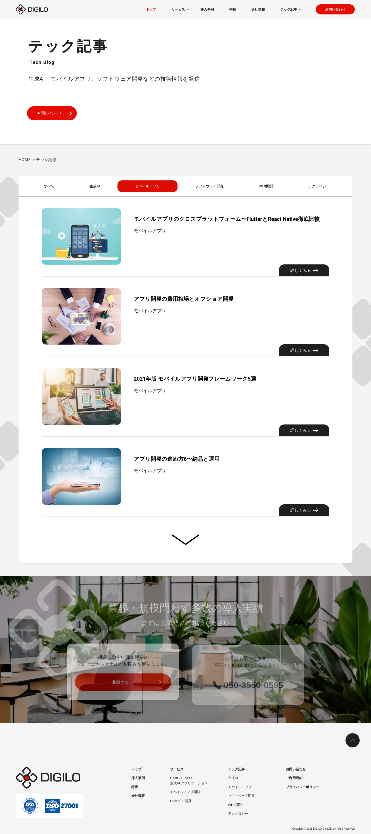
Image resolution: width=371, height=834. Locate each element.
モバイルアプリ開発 (185, 792)
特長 (134, 787)
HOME (25, 159)
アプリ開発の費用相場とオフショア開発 (200, 298)
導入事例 (138, 778)
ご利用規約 (294, 778)
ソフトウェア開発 (208, 186)
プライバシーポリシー (302, 787)
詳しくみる (304, 270)
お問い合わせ (335, 9)
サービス (176, 769)
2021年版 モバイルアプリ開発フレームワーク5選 (215, 378)
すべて (48, 186)
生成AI (93, 186)
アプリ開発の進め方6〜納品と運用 (191, 458)
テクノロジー (318, 186)
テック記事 (236, 769)
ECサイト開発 (180, 801)
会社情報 (138, 796)
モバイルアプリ (145, 186)
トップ (136, 769)
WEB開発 (265, 186)
